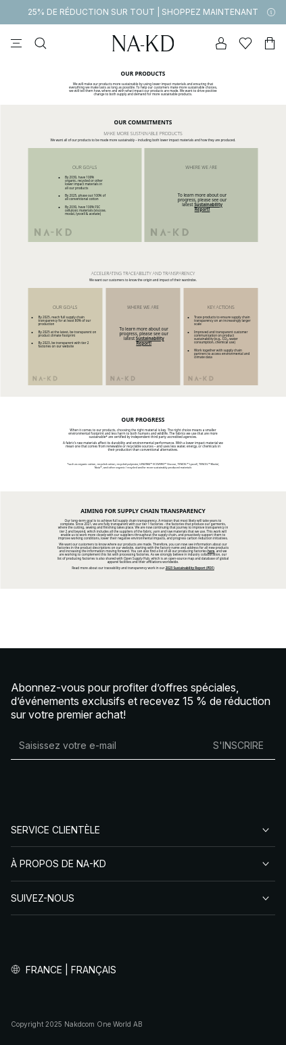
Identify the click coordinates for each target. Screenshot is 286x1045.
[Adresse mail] (106, 745)
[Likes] (245, 43)
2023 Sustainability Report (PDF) (190, 568)
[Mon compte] (221, 43)
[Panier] (270, 43)
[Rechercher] (40, 43)
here (211, 551)
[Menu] (16, 43)
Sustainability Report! (208, 206)
